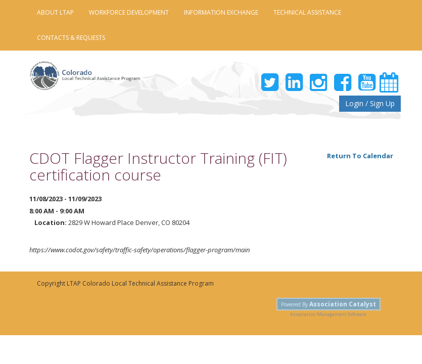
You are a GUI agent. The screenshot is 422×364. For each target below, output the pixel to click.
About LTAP (55, 12)
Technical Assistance (307, 12)
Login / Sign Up (370, 103)
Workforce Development (129, 12)
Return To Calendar (360, 155)
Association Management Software (328, 314)
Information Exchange (221, 12)
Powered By (328, 304)
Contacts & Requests (71, 37)
